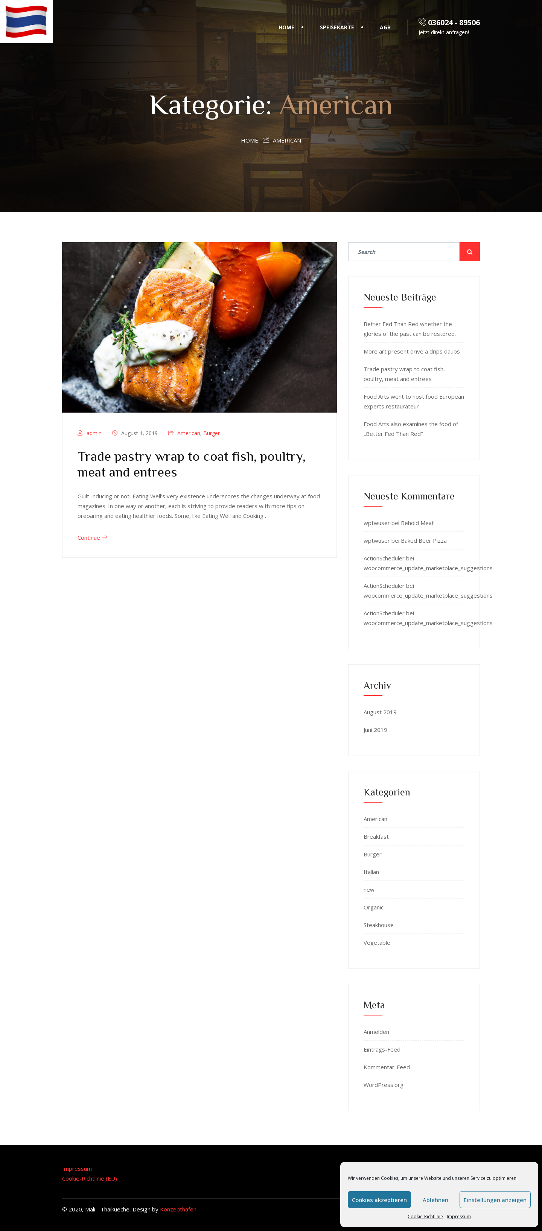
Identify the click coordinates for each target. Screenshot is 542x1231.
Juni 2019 (375, 729)
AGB (385, 27)
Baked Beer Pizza (424, 540)
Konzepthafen (178, 1209)
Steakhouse (379, 925)
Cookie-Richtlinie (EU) (89, 1178)
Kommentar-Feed (387, 1067)
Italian (371, 872)
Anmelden (376, 1031)
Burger (211, 433)
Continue (92, 537)
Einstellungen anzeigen (495, 1200)
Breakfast (376, 836)
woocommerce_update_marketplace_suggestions (428, 568)
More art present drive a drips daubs (412, 351)
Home (286, 27)
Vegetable (377, 942)
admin (94, 433)
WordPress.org (383, 1084)
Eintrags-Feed (382, 1049)
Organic (374, 907)
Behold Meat (417, 523)
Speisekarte (337, 27)
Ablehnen (435, 1200)
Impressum (459, 1216)
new (369, 889)
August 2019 (380, 712)
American (188, 433)
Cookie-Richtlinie (425, 1216)
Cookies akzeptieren (379, 1200)
